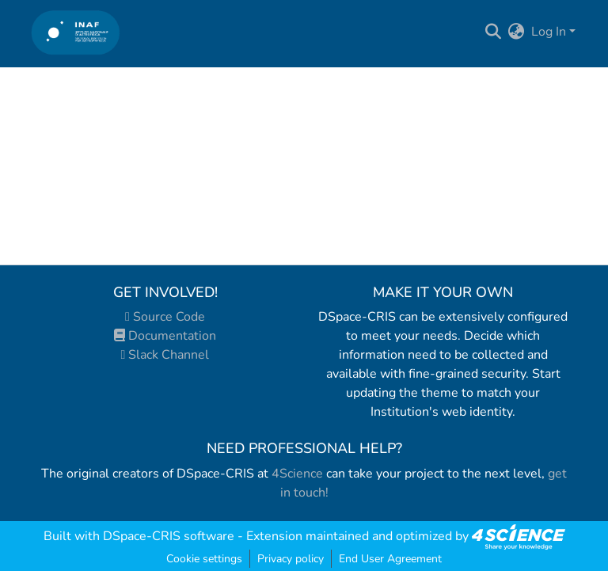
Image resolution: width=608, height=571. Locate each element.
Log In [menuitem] (548, 31)
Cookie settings (204, 558)
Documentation (165, 336)
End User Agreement (390, 558)
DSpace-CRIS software (168, 536)
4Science (297, 473)
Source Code (165, 316)
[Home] (75, 32)
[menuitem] (516, 31)
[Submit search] (494, 31)
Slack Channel (165, 355)
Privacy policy (290, 558)
